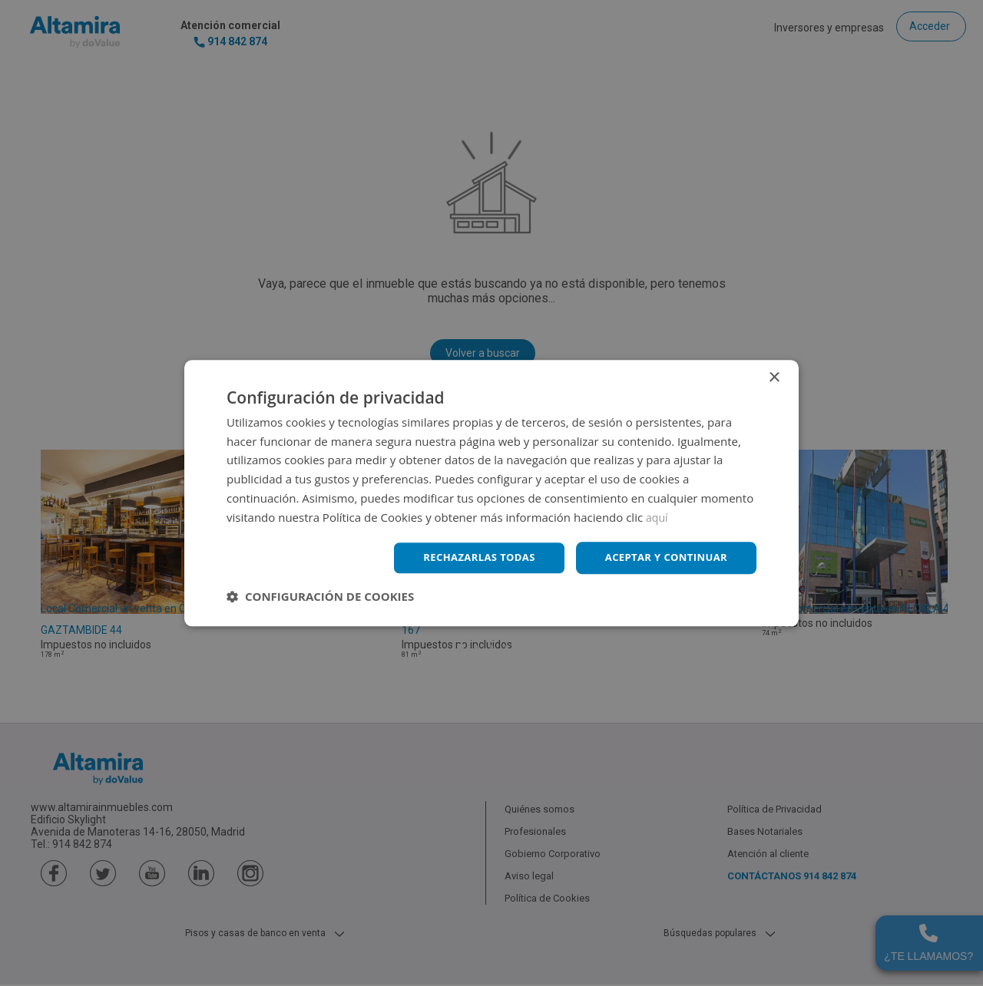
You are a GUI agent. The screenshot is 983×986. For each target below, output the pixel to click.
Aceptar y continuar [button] (661, 557)
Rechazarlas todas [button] (466, 557)
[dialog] (491, 493)
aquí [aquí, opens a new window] (658, 515)
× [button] (773, 376)
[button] (320, 598)
